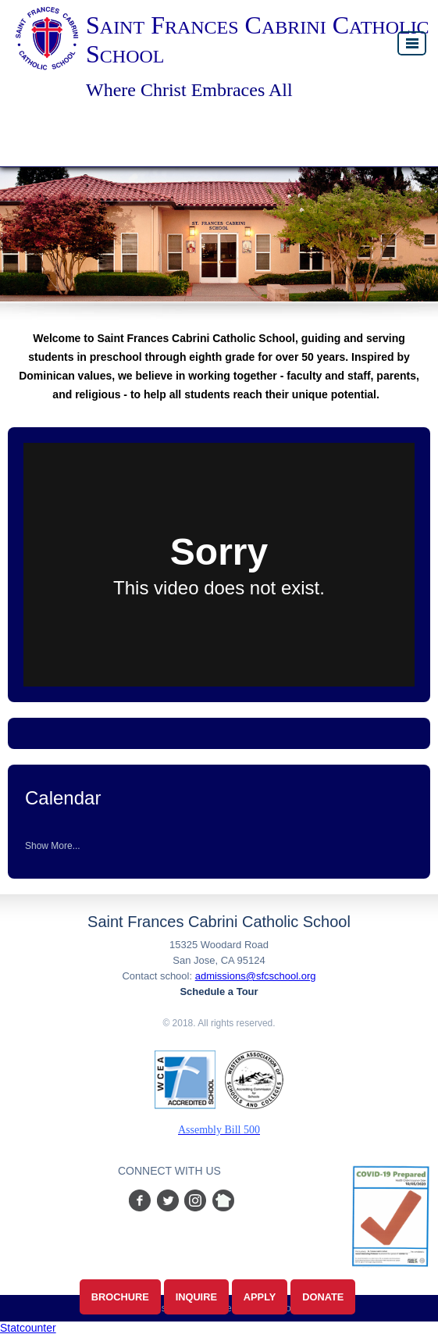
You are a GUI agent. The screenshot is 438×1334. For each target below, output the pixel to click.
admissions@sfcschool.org (255, 976)
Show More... (52, 845)
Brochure (120, 1297)
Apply (260, 1297)
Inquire (196, 1297)
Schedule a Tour (219, 991)
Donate (323, 1297)
